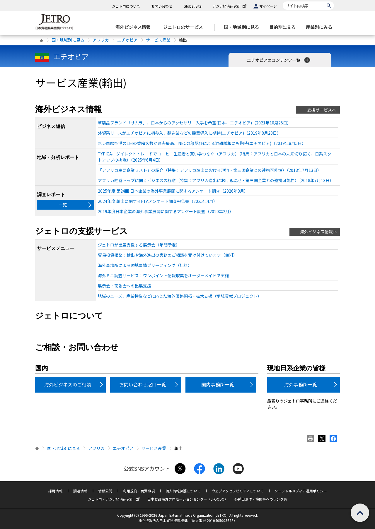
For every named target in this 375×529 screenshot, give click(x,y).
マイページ (268, 6)
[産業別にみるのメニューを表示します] (321, 27)
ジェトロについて (126, 6)
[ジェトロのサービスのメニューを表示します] (184, 27)
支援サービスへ (321, 110)
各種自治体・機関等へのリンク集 (260, 499)
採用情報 (55, 490)
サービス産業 (158, 40)
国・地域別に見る (68, 40)
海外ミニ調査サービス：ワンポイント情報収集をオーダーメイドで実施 (163, 275)
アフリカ (101, 40)
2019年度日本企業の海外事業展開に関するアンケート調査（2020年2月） (165, 211)
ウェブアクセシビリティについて (238, 490)
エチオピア (127, 40)
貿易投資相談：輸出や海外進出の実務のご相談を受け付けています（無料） (167, 255)
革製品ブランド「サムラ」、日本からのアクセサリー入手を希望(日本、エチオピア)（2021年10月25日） (194, 123)
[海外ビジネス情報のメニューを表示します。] (134, 27)
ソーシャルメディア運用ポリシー (301, 490)
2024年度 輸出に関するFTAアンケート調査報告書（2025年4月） (157, 201)
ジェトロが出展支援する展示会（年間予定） (139, 245)
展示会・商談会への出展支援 (124, 286)
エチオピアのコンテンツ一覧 (279, 60)
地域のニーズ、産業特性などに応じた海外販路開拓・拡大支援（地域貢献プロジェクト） (180, 296)
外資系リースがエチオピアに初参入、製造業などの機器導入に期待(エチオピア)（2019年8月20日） (189, 133)
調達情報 (80, 490)
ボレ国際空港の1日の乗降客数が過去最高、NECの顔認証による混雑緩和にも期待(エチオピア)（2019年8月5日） (202, 143)
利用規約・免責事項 (139, 490)
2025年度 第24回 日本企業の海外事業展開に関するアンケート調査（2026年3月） (173, 191)
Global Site (192, 6)
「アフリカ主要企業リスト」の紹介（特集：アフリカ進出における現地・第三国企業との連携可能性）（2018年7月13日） (209, 170)
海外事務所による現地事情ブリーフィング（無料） (145, 265)
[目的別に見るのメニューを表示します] (284, 27)
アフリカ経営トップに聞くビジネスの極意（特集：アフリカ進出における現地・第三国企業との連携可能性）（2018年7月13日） (216, 180)
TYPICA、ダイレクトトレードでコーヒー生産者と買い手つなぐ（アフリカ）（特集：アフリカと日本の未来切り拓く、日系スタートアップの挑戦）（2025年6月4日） (216, 157)
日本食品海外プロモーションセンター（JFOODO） (187, 499)
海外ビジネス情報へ (318, 231)
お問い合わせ (161, 6)
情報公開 (105, 490)
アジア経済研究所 (230, 6)
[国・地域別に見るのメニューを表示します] (243, 27)
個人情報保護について (183, 490)
